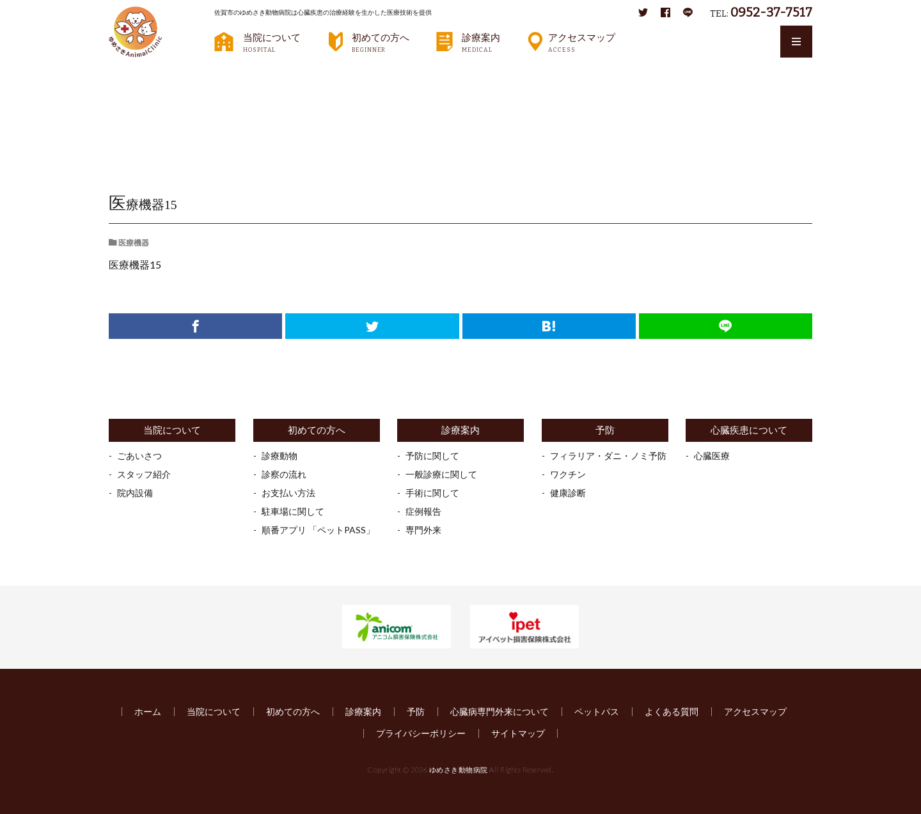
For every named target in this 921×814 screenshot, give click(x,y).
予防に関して (432, 455)
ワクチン (568, 474)
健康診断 (568, 492)
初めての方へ (380, 42)
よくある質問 (671, 711)
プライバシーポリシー (421, 733)
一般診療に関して (441, 474)
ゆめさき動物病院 (458, 769)
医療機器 (235, 74)
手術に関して (432, 492)
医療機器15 (290, 74)
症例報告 (423, 511)
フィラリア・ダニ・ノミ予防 (608, 455)
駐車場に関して (293, 511)
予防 (605, 430)
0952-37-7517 (771, 12)
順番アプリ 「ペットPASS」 (318, 529)
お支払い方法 (288, 492)
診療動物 (279, 455)
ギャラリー (181, 74)
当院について (272, 42)
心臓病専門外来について (499, 711)
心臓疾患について (749, 430)
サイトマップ (518, 733)
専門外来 (423, 529)
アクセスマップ (581, 42)
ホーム (147, 711)
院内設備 (135, 492)
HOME (131, 73)
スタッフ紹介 (144, 474)
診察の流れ (284, 474)
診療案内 (481, 42)
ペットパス (596, 711)
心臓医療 (712, 455)
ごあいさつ (139, 455)
